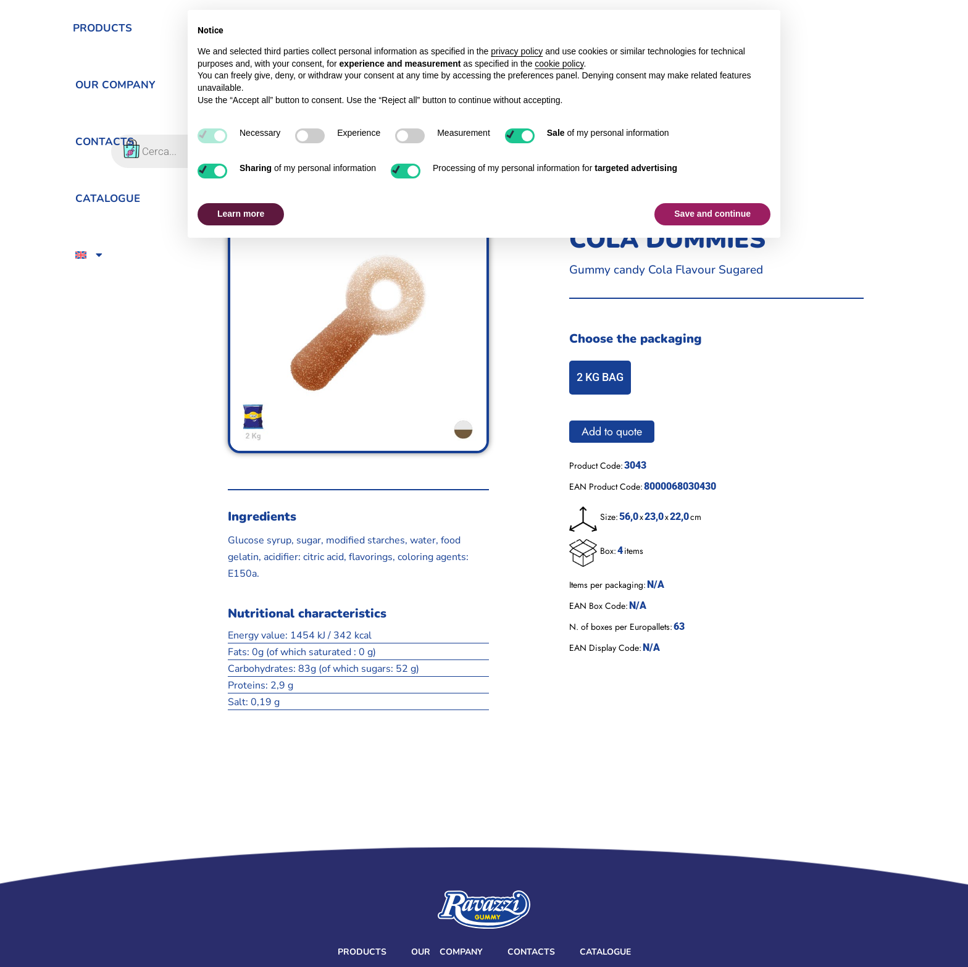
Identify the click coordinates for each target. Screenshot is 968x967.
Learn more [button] (240, 214)
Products (362, 952)
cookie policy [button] (559, 64)
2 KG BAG (600, 376)
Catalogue (605, 952)
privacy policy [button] (517, 51)
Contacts (531, 952)
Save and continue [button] (712, 214)
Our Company (447, 952)
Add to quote (612, 432)
